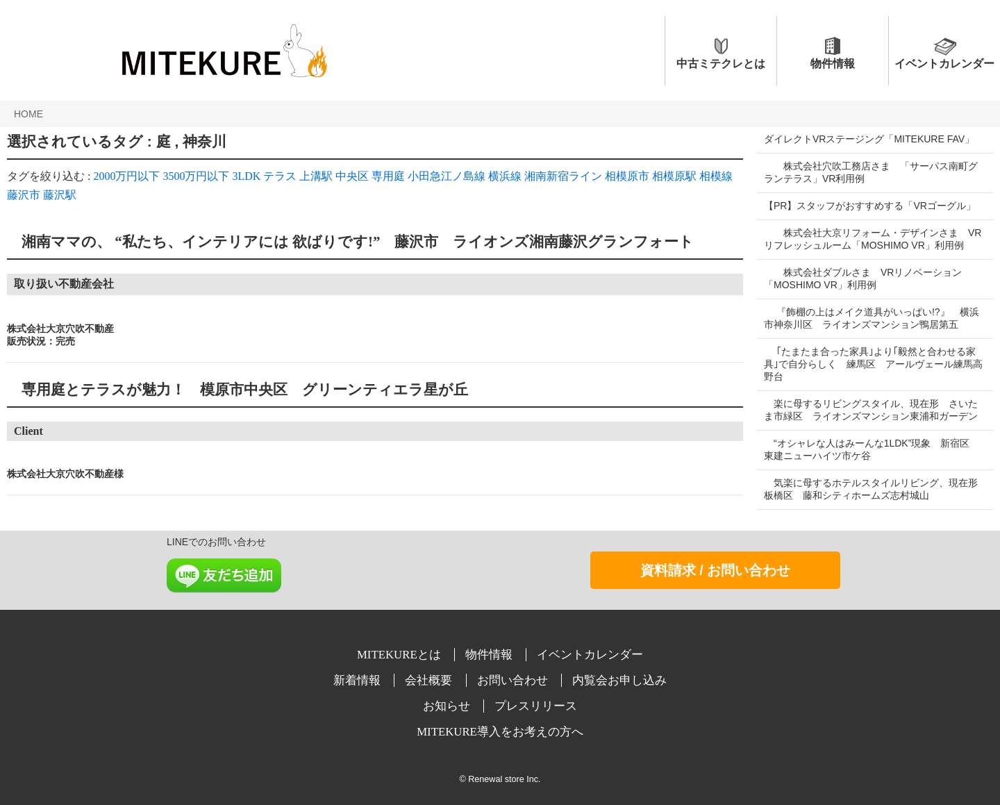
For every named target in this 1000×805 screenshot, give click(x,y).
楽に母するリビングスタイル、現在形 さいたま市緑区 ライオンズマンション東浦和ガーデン (871, 410)
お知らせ (448, 706)
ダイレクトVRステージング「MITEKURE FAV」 (869, 138)
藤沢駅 (59, 195)
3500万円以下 (195, 176)
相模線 (716, 176)
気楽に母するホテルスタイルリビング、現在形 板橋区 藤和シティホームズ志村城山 (876, 489)
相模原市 (627, 176)
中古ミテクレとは (720, 63)
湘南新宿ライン (563, 176)
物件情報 (832, 63)
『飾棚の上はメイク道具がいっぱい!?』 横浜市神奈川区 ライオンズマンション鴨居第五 (871, 318)
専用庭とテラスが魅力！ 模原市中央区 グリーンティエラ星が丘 (237, 389)
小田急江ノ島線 (446, 176)
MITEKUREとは (400, 654)
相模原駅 (674, 176)
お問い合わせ (514, 680)
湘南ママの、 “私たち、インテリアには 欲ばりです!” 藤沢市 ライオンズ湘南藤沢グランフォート (350, 241)
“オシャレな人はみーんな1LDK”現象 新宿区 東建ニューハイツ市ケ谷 (871, 449)
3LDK (246, 176)
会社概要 (430, 680)
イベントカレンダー (944, 63)
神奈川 (204, 141)
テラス (280, 176)
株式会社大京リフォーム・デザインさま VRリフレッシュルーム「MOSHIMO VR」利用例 (870, 239)
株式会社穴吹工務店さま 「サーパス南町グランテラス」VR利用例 (871, 172)
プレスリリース (535, 706)
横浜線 (505, 176)
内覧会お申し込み (619, 680)
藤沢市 (23, 195)
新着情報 (358, 680)
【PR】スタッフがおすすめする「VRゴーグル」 (870, 205)
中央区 (352, 176)
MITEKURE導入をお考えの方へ (500, 731)
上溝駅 (316, 176)
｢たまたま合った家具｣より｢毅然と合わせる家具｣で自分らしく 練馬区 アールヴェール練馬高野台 (870, 364)
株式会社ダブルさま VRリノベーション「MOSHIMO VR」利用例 (863, 278)
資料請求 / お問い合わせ (715, 570)
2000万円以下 (126, 176)
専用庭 (388, 176)
